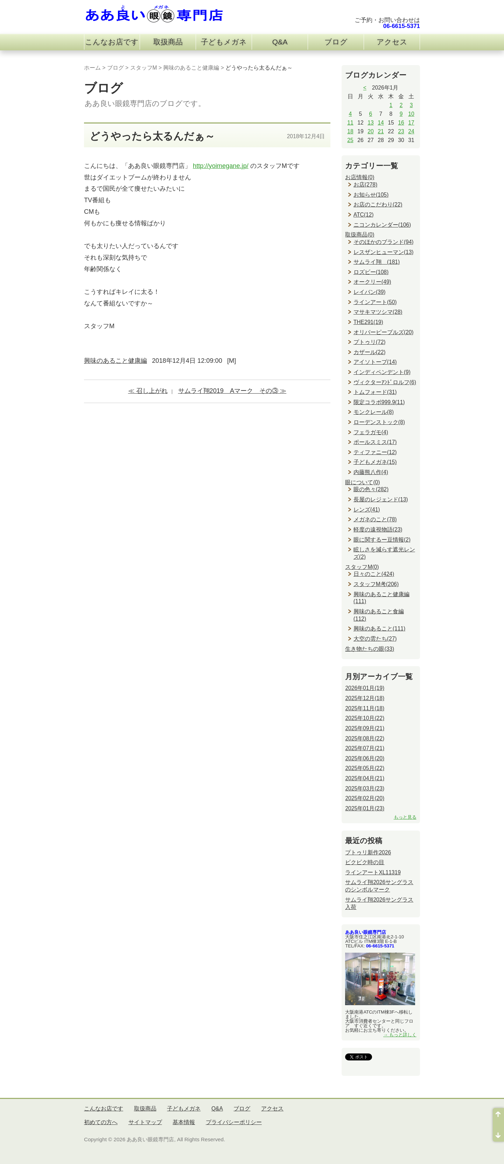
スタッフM (143, 68)
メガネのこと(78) (375, 519)
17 (411, 123)
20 (370, 131)
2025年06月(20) (364, 758)
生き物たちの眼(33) (369, 649)
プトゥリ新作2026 (368, 852)
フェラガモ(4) (371, 432)
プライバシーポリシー (234, 1122)
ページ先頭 (498, 1116)
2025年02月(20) (364, 798)
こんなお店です (112, 42)
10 (411, 114)
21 (381, 131)
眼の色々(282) (371, 489)
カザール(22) (370, 352)
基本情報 (184, 1122)
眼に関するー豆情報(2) (382, 540)
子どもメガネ (224, 42)
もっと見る (405, 817)
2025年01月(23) (364, 808)
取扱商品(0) (359, 235)
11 (350, 123)
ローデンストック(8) (379, 422)
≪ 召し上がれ (148, 390)
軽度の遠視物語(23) (378, 529)
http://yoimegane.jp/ (220, 165)
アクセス (392, 42)
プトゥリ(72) (370, 342)
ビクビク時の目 (364, 862)
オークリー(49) (372, 282)
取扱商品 (168, 42)
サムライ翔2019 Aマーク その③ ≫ (232, 390)
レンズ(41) (367, 510)
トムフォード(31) (375, 392)
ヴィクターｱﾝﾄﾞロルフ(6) (385, 382)
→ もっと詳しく (399, 1034)
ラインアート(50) (375, 302)
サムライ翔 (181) (377, 262)
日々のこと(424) (374, 574)
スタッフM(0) (362, 567)
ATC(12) (364, 215)
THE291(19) (368, 322)
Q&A (280, 42)
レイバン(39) (370, 292)
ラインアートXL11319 (372, 872)
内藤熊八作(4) (371, 472)
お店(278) (365, 185)
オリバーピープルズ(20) (384, 332)
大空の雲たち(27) (375, 639)
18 (350, 131)
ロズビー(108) (371, 272)
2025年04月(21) (364, 778)
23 (401, 131)
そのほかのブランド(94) (384, 242)
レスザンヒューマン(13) (384, 252)
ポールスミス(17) (375, 442)
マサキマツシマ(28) (378, 312)
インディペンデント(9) (382, 372)
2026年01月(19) (364, 688)
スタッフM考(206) (376, 584)
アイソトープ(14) (375, 362)
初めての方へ (101, 1122)
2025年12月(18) (364, 698)
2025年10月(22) (364, 718)
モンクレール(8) (374, 412)
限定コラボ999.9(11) (379, 402)
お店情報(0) (359, 177)
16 (401, 123)
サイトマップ (145, 1122)
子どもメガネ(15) (375, 462)
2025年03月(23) (364, 788)
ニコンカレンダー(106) (382, 225)
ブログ (336, 42)
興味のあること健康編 (191, 68)
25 (350, 140)
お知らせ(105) (371, 195)
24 (411, 131)
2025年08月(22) (364, 738)
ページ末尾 (498, 1133)
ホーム (92, 68)
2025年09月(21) (364, 728)
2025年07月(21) (364, 748)
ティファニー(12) (375, 452)
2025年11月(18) (364, 708)
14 (381, 123)
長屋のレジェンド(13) (381, 499)
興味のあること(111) (379, 629)
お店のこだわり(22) (378, 204)
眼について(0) (362, 482)
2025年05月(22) (364, 768)
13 (370, 123)
